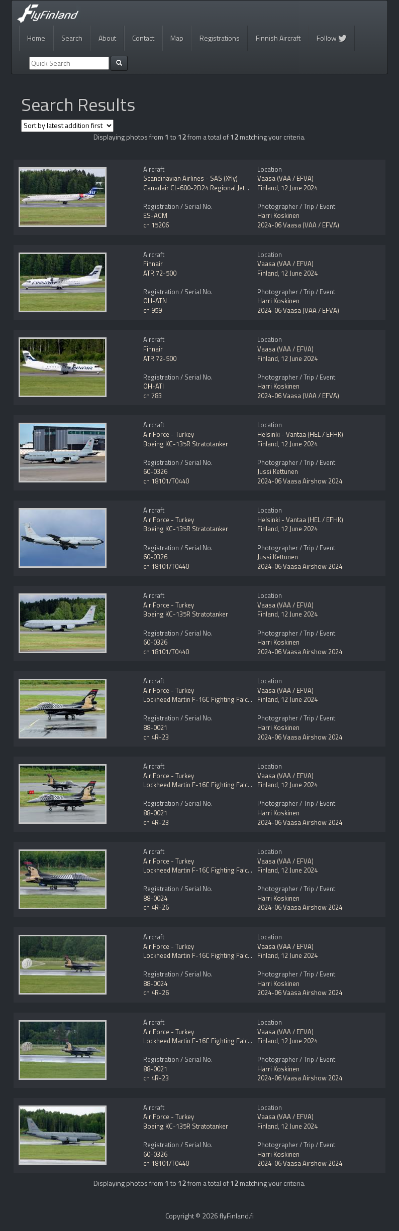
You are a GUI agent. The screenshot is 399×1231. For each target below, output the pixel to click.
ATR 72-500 (159, 273)
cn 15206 (156, 225)
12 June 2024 (299, 188)
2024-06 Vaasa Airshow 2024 (299, 481)
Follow (332, 38)
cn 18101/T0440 (166, 481)
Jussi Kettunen (277, 471)
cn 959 (152, 310)
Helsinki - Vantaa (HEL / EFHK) (300, 434)
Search (71, 38)
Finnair (153, 264)
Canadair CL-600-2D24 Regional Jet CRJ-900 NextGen (219, 188)
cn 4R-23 (156, 737)
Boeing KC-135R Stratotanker (185, 444)
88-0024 (155, 898)
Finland (267, 188)
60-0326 (155, 471)
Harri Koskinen (278, 215)
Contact (143, 38)
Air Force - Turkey (168, 434)
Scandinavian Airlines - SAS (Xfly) (190, 178)
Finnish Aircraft (278, 38)
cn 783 (152, 396)
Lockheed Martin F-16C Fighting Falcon (199, 699)
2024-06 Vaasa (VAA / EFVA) (298, 225)
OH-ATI (153, 386)
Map (176, 38)
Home (36, 38)
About (107, 38)
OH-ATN (155, 301)
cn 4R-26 (156, 907)
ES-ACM (155, 215)
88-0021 (155, 727)
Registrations (220, 38)
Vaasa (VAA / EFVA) (285, 178)
